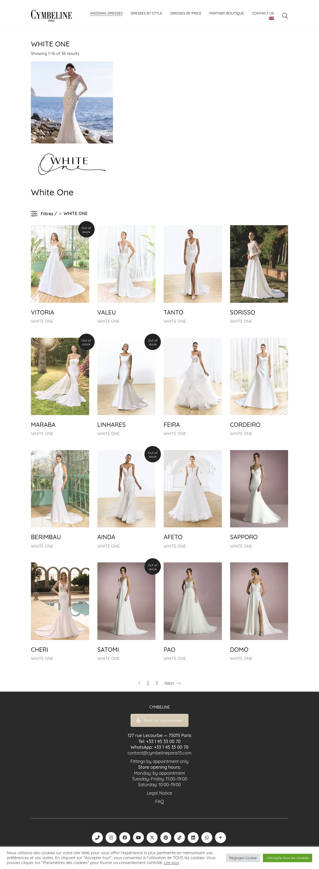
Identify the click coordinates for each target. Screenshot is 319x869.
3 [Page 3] (157, 683)
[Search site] (285, 16)
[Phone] (97, 837)
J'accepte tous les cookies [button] (287, 858)
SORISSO (242, 312)
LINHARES (111, 424)
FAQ (159, 801)
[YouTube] (138, 837)
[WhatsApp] (206, 837)
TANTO (173, 312)
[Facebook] (124, 837)
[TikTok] (179, 837)
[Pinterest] (165, 837)
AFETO (173, 537)
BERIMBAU (46, 537)
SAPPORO (244, 537)
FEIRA (172, 424)
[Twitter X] (152, 837)
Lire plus (171, 862)
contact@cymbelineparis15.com (159, 753)
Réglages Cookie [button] (243, 858)
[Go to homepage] (51, 16)
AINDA (106, 537)
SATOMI (108, 649)
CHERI (39, 649)
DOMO (239, 649)
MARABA (43, 424)
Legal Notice (159, 793)
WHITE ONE (42, 321)
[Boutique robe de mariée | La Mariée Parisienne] (220, 837)
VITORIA (42, 312)
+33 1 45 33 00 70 (163, 741)
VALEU (106, 312)
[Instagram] (111, 837)
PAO (169, 649)
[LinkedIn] (193, 837)
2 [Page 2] (148, 683)
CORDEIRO (245, 424)
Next (172, 683)
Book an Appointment (159, 720)
